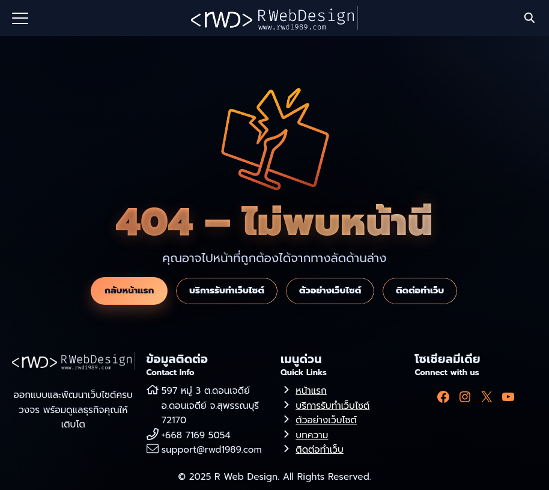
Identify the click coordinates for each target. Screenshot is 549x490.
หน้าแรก (311, 390)
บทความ (312, 435)
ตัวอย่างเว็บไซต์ (330, 290)
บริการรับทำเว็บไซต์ (226, 290)
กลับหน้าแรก (129, 290)
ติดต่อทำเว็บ (420, 290)
